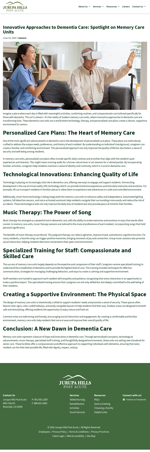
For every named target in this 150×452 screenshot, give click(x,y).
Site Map (91, 438)
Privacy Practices (100, 434)
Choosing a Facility (103, 410)
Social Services (77, 414)
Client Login (58, 438)
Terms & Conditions (79, 434)
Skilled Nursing (77, 402)
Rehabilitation (77, 406)
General (22, 40)
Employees (44, 434)
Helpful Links (100, 414)
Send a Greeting (102, 406)
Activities (74, 410)
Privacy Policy (59, 434)
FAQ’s (97, 402)
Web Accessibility (75, 438)
